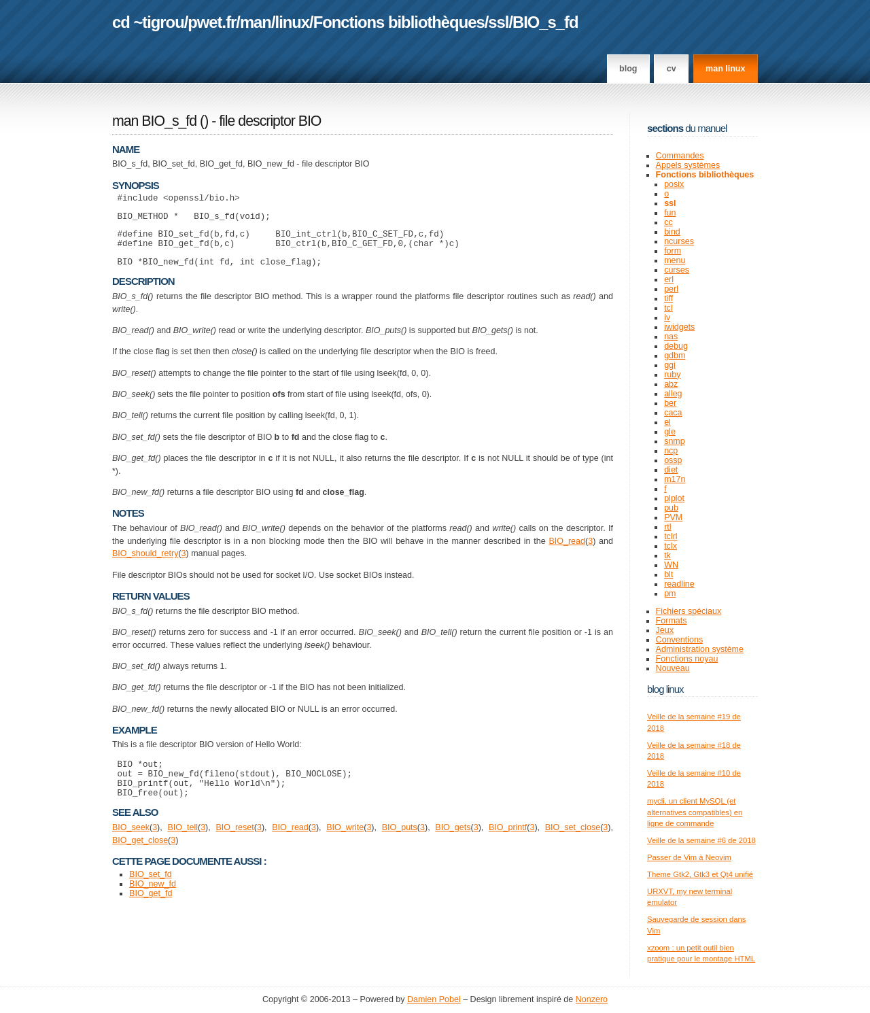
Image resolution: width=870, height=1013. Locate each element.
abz (671, 384)
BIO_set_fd (150, 892)
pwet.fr (212, 22)
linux (292, 22)
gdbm (674, 355)
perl (671, 289)
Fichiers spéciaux (689, 611)
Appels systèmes (688, 165)
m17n (674, 479)
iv (667, 317)
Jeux (665, 630)
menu (674, 260)
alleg (673, 393)
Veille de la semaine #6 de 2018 (701, 840)
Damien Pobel (434, 999)
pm (670, 593)
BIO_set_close (572, 846)
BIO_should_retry (145, 563)
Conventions (679, 640)
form (672, 251)
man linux (725, 68)
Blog (628, 68)
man (255, 22)
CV (671, 68)
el (667, 422)
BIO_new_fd (152, 902)
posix (674, 184)
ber (670, 403)
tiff (668, 298)
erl (669, 279)
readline (679, 584)
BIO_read (567, 551)
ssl (498, 22)
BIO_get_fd (150, 911)
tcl (668, 308)
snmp (674, 441)
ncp (671, 451)
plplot (674, 498)
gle (670, 431)
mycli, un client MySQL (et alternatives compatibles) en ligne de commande (694, 812)
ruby (672, 374)
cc (668, 222)
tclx (670, 546)
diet (671, 470)
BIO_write (345, 846)
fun (670, 213)
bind (672, 232)
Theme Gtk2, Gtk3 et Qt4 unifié (700, 874)
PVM (673, 517)
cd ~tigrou (148, 22)
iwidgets (679, 327)
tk (667, 555)
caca (673, 412)
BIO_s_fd (545, 22)
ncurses (679, 241)
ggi (670, 365)
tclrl (670, 536)
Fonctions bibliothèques (399, 22)
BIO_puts (399, 846)
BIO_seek (131, 846)
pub (671, 508)
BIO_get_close (140, 858)
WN (671, 565)
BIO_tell (182, 846)
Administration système (700, 649)
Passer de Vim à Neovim (689, 857)
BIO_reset (234, 846)
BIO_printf (508, 846)
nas (671, 336)
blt (668, 574)
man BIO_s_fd (154, 121)
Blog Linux (665, 689)
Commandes (680, 155)
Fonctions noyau (687, 659)
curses (676, 270)
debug (676, 346)
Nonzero (592, 999)
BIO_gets (452, 846)
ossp (673, 460)
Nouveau (673, 668)
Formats (671, 620)
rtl (667, 527)
